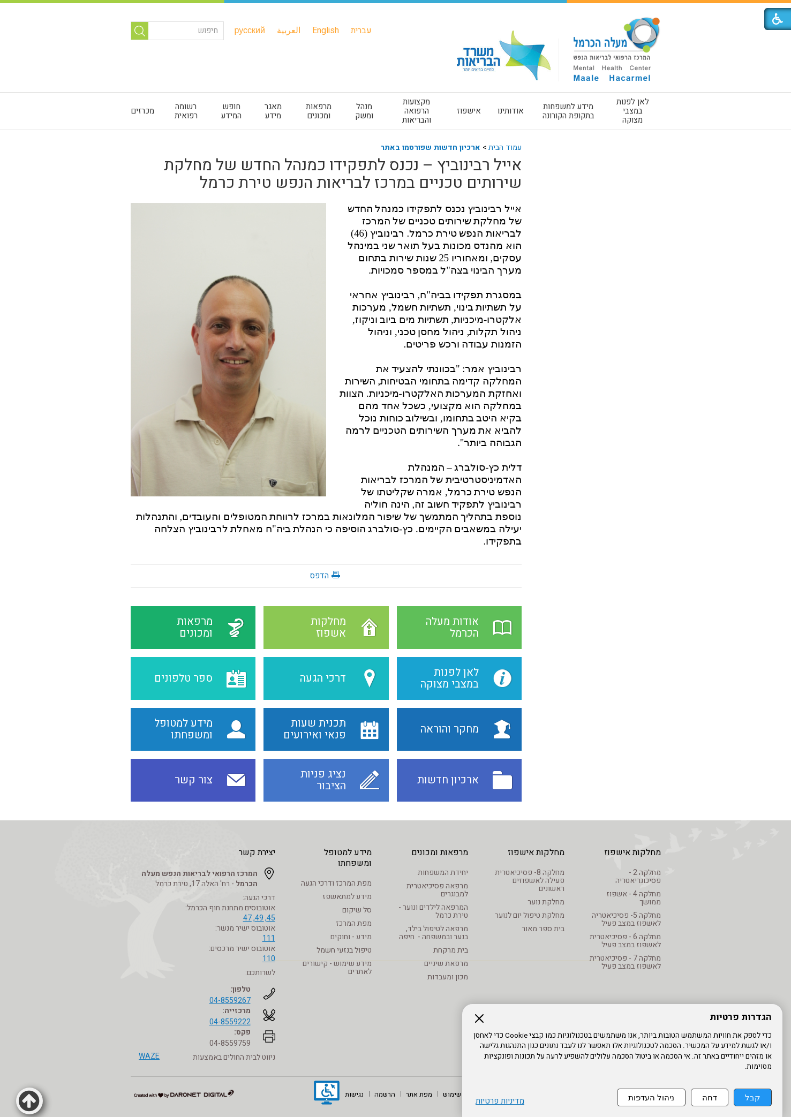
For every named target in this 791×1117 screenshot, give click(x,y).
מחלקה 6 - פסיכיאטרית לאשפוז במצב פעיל (625, 940)
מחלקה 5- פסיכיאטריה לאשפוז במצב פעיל (626, 919)
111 (268, 938)
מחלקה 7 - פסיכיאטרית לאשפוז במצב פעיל (625, 962)
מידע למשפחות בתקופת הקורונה (568, 111)
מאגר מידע (273, 111)
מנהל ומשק (364, 111)
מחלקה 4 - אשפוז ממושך (633, 898)
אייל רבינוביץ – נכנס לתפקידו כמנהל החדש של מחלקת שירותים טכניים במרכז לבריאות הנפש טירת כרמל (343, 174)
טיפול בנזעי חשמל (344, 950)
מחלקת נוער (546, 902)
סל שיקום (357, 910)
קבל (752, 1097)
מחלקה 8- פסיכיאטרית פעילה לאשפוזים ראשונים (529, 880)
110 (268, 958)
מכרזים (142, 111)
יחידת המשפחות (443, 872)
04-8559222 (230, 1022)
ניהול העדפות (651, 1097)
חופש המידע (231, 111)
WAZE (149, 1056)
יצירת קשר (257, 852)
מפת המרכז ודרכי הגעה (336, 883)
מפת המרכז (354, 923)
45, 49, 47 (259, 918)
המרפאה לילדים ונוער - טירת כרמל (433, 911)
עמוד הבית (505, 147)
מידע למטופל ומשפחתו (348, 858)
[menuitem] (361, 30)
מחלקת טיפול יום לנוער (529, 915)
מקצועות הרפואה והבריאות (416, 111)
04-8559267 (230, 1000)
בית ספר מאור (543, 928)
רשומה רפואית (186, 111)
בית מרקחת (450, 950)
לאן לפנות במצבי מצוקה (632, 111)
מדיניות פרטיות (500, 1101)
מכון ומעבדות (447, 977)
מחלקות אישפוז (632, 852)
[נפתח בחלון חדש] (327, 1094)
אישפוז (469, 111)
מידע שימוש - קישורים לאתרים (337, 967)
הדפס (319, 576)
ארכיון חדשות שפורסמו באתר (430, 147)
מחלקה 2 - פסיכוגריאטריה (638, 876)
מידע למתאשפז (347, 896)
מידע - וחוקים (351, 936)
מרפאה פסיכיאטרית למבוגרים (437, 890)
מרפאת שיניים (446, 963)
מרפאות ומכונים (319, 111)
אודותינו (511, 111)
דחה (709, 1097)
